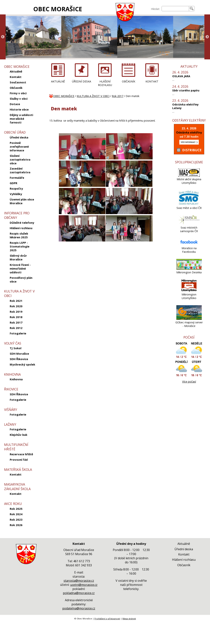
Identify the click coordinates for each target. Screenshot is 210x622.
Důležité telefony (22, 222)
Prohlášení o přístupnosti (107, 618)
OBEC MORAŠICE (57, 9)
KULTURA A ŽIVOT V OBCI (93, 96)
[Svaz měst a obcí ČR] (189, 204)
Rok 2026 (16, 525)
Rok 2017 (16, 322)
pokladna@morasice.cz (79, 593)
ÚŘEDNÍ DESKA (81, 81)
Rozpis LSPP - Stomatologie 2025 (19, 246)
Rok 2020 (16, 306)
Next (207, 37)
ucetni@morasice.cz (83, 585)
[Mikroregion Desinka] (189, 269)
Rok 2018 (16, 317)
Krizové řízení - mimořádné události (20, 268)
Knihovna (16, 379)
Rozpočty (16, 188)
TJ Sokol (15, 348)
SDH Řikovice (19, 359)
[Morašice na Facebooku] (189, 244)
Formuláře (17, 177)
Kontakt (16, 77)
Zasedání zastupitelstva (20, 170)
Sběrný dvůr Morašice (18, 257)
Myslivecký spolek (22, 364)
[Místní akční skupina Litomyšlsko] (189, 175)
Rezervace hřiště (21, 454)
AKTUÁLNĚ (58, 81)
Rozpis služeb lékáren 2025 (19, 235)
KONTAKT (151, 81)
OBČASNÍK (128, 81)
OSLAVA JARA (181, 76)
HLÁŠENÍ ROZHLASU (105, 83)
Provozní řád (19, 459)
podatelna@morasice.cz (78, 608)
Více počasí (189, 381)
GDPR (13, 183)
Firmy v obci (18, 93)
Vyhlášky (16, 194)
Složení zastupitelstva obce (20, 159)
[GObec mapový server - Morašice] (189, 319)
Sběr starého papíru (185, 90)
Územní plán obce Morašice (22, 201)
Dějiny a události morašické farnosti (21, 118)
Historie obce (19, 109)
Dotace (15, 104)
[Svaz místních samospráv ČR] (189, 224)
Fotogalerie (18, 333)
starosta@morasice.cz (79, 581)
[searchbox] (175, 8)
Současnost (18, 82)
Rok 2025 (16, 509)
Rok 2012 (16, 328)
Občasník (16, 88)
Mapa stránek (129, 618)
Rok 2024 (16, 514)
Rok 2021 (16, 301)
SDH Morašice (19, 353)
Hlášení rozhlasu (21, 228)
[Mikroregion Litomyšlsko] (189, 291)
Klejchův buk (18, 435)
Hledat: (155, 9)
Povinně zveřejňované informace (19, 146)
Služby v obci (18, 98)
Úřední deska (19, 137)
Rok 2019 (16, 311)
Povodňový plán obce (21, 279)
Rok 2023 (16, 519)
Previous (3, 37)
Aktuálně (16, 71)
